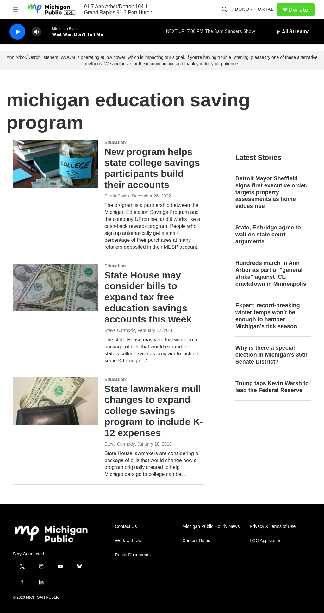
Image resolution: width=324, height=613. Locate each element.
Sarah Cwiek (116, 195)
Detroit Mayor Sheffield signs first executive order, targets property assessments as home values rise (271, 192)
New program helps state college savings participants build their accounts (152, 168)
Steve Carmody (119, 330)
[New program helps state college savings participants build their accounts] (55, 164)
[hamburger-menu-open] (15, 9)
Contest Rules (196, 540)
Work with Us (128, 540)
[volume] (36, 32)
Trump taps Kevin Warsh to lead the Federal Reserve (272, 386)
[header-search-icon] (225, 9)
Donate (298, 9)
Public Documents (133, 555)
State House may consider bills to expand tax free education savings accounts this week (147, 297)
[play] (17, 31)
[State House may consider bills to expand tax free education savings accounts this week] (55, 287)
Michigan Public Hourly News (211, 526)
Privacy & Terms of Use (273, 526)
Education (115, 142)
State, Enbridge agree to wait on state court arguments (268, 234)
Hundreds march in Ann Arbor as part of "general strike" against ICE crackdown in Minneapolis (270, 273)
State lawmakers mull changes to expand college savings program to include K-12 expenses (153, 411)
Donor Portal (254, 9)
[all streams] (292, 31)
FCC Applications (267, 540)
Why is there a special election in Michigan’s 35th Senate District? (271, 355)
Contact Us (126, 526)
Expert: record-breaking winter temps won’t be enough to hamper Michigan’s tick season (267, 315)
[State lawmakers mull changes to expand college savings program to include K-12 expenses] (55, 401)
